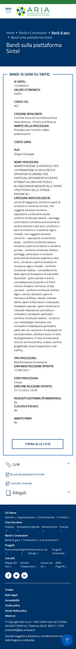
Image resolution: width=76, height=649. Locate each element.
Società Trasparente (27, 564)
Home (10, 32)
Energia (64, 527)
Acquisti (9, 527)
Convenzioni (30, 540)
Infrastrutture (49, 527)
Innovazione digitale (28, 527)
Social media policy (16, 611)
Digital (24, 549)
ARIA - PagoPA (60, 564)
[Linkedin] (24, 575)
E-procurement (48, 540)
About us (10, 616)
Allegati (15, 492)
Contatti (62, 517)
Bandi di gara (60, 32)
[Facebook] (8, 575)
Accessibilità (12, 600)
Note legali (11, 595)
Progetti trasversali (58, 551)
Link (12, 464)
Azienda (9, 517)
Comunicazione (46, 517)
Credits (9, 590)
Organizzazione (26, 517)
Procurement (12, 549)
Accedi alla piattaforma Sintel (24, 474)
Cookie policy (12, 605)
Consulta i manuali (18, 483)
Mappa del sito (11, 564)
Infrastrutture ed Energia (37, 551)
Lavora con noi (47, 564)
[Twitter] (16, 575)
